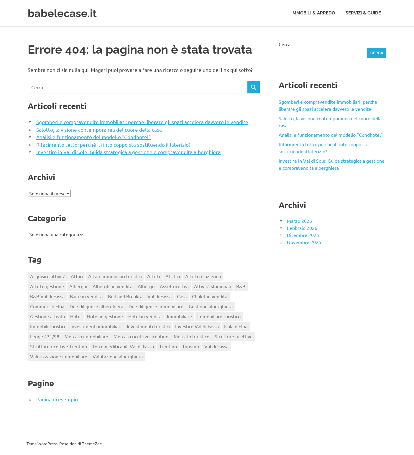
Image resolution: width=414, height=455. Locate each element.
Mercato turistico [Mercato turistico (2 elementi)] (191, 336)
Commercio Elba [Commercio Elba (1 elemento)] (47, 306)
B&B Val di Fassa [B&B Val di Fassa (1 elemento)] (47, 296)
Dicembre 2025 (303, 235)
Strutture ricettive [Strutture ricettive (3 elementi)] (234, 336)
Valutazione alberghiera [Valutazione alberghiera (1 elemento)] (118, 356)
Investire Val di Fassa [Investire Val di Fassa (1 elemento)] (197, 326)
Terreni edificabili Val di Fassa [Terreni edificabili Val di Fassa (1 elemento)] (123, 346)
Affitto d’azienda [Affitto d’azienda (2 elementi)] (203, 276)
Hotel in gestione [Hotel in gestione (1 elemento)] (105, 316)
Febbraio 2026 (302, 228)
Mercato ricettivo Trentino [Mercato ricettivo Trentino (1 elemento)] (141, 336)
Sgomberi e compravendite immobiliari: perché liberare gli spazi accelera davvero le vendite (142, 122)
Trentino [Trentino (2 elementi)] (168, 346)
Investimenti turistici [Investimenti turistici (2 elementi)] (148, 326)
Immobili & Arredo (313, 13)
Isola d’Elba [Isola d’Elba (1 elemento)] (235, 326)
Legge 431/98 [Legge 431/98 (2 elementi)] (44, 336)
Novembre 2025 (304, 242)
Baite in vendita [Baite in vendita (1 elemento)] (86, 296)
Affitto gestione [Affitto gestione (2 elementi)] (47, 286)
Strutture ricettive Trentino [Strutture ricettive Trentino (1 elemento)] (58, 346)
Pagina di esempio (57, 399)
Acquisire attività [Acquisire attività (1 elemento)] (47, 276)
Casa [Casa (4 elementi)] (182, 296)
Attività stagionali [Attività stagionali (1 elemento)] (212, 286)
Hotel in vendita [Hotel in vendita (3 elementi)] (145, 316)
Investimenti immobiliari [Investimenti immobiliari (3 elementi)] (95, 326)
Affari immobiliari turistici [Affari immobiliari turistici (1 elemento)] (115, 276)
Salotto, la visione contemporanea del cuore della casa (99, 129)
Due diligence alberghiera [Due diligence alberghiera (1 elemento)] (96, 306)
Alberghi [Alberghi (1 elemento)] (78, 286)
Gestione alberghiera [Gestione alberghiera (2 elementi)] (211, 306)
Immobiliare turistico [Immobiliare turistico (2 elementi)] (219, 316)
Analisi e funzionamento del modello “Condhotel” (93, 137)
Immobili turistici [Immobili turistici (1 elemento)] (47, 326)
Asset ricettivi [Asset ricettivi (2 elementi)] (174, 286)
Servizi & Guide (363, 13)
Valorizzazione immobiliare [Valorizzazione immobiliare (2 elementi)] (58, 356)
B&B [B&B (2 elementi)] (240, 286)
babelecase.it (64, 13)
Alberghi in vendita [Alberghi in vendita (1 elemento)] (112, 286)
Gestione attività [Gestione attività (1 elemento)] (47, 316)
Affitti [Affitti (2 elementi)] (153, 276)
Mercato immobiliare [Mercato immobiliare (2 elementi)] (86, 336)
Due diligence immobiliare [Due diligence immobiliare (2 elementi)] (156, 306)
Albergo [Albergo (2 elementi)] (146, 286)
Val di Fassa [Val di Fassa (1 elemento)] (216, 346)
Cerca (284, 44)
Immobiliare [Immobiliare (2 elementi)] (179, 316)
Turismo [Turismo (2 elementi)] (190, 346)
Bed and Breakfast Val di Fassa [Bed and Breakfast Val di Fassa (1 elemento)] (140, 296)
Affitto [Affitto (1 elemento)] (172, 276)
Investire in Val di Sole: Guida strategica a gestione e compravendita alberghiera (128, 152)
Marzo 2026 (299, 221)
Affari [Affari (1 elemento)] (77, 276)
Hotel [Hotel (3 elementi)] (76, 316)
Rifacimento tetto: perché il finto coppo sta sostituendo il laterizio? (113, 144)
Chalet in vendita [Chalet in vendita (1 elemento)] (209, 296)
